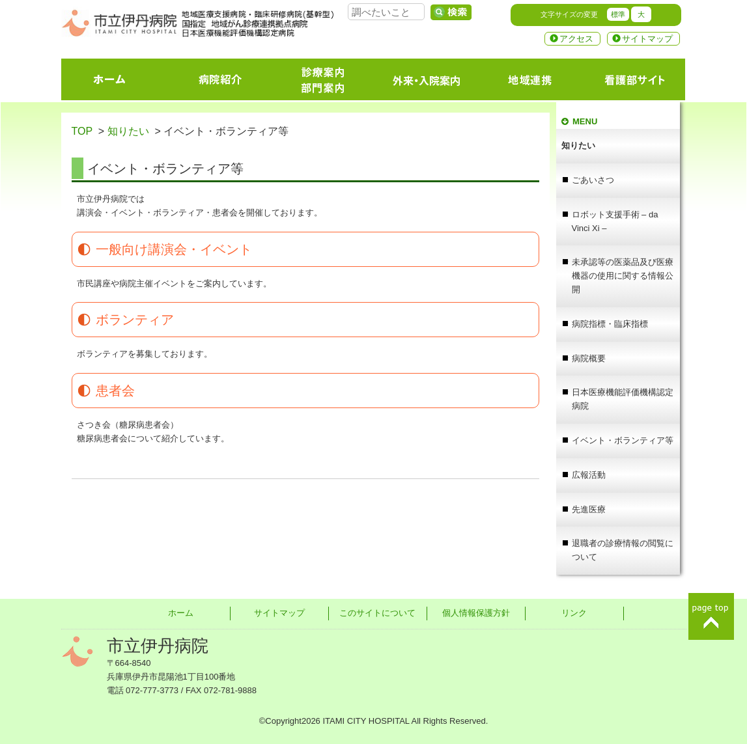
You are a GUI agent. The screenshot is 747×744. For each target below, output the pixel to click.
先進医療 (589, 509)
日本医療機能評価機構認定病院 (622, 399)
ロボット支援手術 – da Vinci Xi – (615, 221)
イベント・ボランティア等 (622, 440)
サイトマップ (647, 39)
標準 (618, 14)
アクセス (576, 39)
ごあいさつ (593, 180)
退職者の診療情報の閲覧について (622, 550)
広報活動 (589, 475)
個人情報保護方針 (476, 613)
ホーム (180, 613)
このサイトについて (377, 613)
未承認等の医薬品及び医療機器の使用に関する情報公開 (622, 275)
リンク (574, 613)
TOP (82, 131)
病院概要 (589, 358)
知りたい (128, 131)
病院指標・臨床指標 (610, 324)
